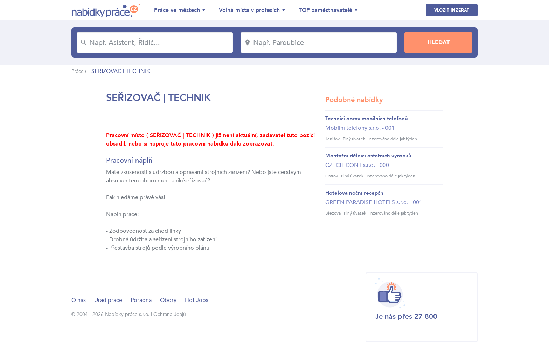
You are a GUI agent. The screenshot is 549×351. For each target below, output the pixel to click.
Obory (168, 300)
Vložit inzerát (451, 10)
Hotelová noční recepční (355, 192)
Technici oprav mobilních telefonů (366, 118)
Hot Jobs (196, 300)
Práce (77, 71)
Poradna (141, 300)
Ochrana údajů (169, 314)
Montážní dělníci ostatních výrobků (368, 155)
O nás (78, 300)
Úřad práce (108, 300)
